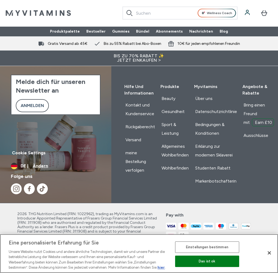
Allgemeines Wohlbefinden (175, 151)
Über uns (204, 98)
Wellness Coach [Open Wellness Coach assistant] (216, 13)
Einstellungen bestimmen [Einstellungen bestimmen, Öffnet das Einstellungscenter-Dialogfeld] (207, 247)
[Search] (129, 13)
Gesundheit (173, 111)
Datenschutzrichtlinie (216, 111)
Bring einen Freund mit (259, 114)
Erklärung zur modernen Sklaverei (214, 151)
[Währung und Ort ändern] (55, 166)
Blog (224, 31)
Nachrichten (201, 31)
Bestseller (96, 31)
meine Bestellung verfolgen (135, 161)
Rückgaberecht (140, 126)
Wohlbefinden (175, 168)
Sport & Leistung (170, 129)
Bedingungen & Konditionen (210, 129)
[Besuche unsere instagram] (16, 188)
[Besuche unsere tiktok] (42, 188)
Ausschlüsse (256, 135)
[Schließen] (269, 253)
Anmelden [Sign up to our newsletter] (32, 105)
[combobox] (180, 13)
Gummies (120, 31)
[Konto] (248, 13)
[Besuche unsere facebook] (29, 188)
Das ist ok (207, 261)
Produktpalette (65, 31)
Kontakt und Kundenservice (139, 109)
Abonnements (169, 31)
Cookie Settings (29, 152)
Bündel (142, 31)
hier (161, 267)
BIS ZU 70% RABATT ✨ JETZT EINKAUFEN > (139, 58)
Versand (133, 139)
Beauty (168, 98)
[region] (139, 253)
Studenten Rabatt (212, 168)
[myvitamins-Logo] (38, 13)
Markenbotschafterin (215, 181)
